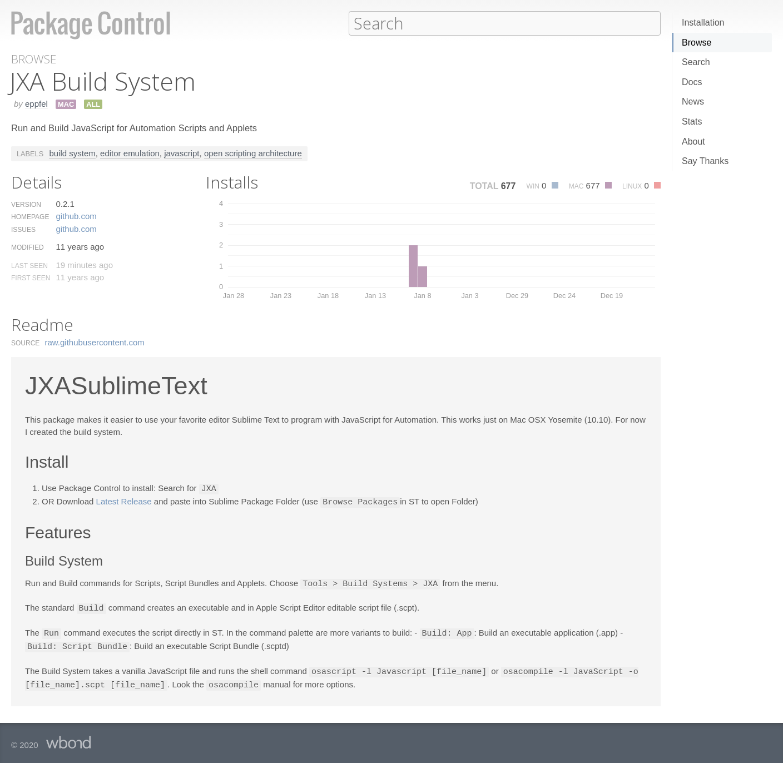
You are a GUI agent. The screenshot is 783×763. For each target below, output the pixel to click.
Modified (27, 247)
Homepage (30, 216)
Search (696, 62)
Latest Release (124, 501)
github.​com (76, 215)
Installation (703, 22)
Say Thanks (705, 161)
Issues (23, 229)
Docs (692, 82)
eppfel (36, 103)
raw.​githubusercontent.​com (95, 341)
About (693, 141)
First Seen (30, 277)
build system (72, 152)
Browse (696, 42)
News (693, 101)
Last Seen (29, 265)
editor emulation (130, 152)
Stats (692, 121)
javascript (181, 152)
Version (26, 204)
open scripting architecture (253, 152)
